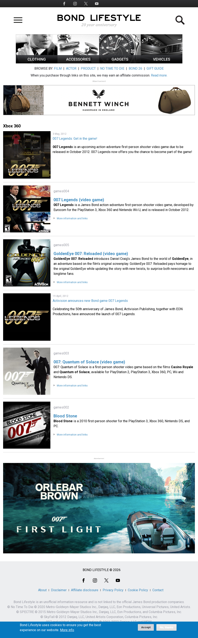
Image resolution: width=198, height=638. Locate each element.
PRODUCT (88, 68)
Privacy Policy (113, 590)
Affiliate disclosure (84, 590)
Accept (146, 629)
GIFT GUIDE (155, 68)
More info (67, 632)
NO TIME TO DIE (112, 68)
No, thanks (166, 629)
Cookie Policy (138, 590)
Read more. (159, 75)
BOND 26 (135, 68)
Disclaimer (59, 590)
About (42, 590)
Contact (157, 590)
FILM (58, 68)
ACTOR (71, 68)
